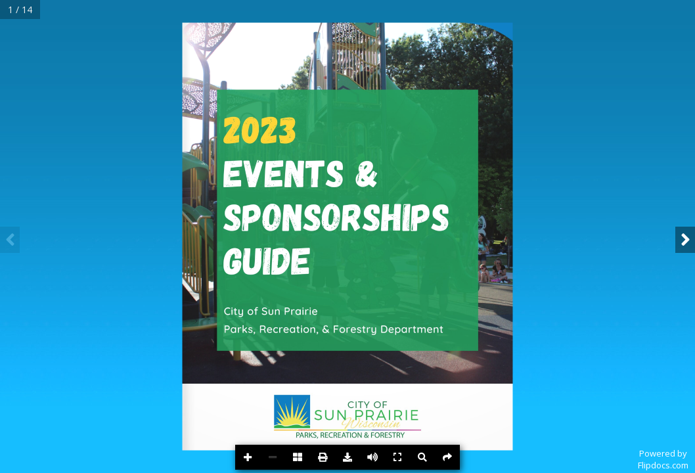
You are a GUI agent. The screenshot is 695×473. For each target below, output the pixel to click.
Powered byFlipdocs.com (663, 459)
